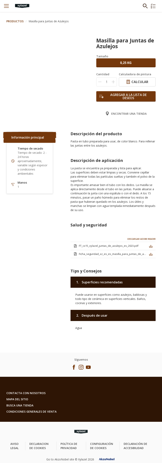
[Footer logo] (81, 432)
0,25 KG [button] (126, 63)
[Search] (145, 6)
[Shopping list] (153, 6)
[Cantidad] (106, 81)
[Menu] (6, 6)
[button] (150, 245)
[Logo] (22, 6)
